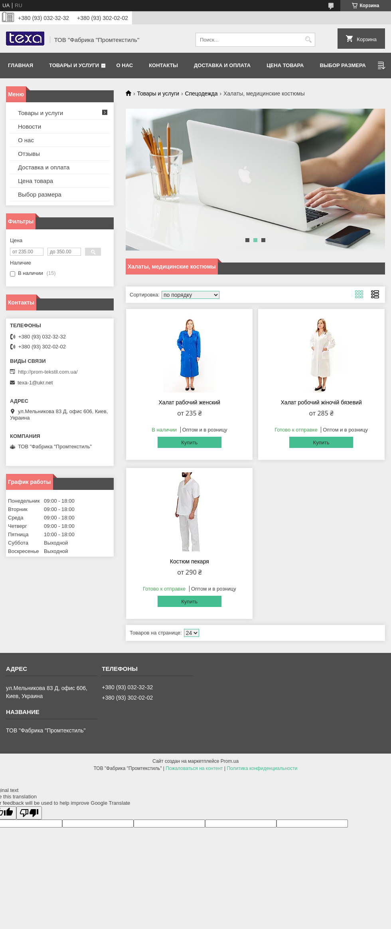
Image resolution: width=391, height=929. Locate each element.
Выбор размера (342, 65)
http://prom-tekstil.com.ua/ (48, 372)
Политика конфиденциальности (262, 768)
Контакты (163, 65)
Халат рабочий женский (190, 402)
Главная (20, 65)
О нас (125, 65)
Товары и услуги (74, 65)
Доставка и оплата (222, 65)
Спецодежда (201, 93)
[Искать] (308, 40)
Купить (189, 443)
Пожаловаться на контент (194, 768)
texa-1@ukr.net (35, 383)
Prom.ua (230, 761)
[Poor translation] (29, 813)
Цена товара (285, 65)
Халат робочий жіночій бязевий (321, 402)
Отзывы (29, 153)
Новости (29, 126)
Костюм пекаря (189, 561)
